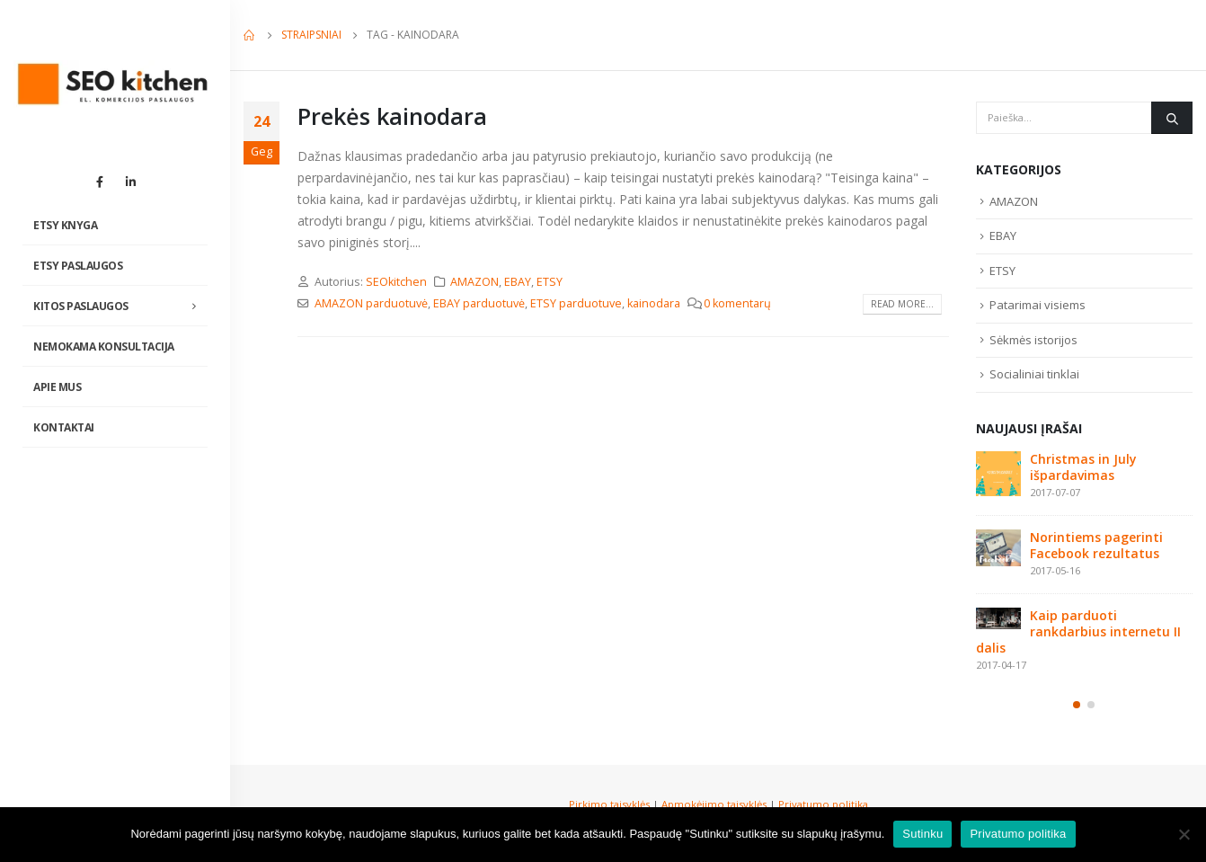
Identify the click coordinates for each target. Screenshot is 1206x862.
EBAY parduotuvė (479, 303)
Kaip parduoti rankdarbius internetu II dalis (1078, 631)
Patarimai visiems (1037, 305)
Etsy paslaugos (77, 265)
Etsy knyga (65, 225)
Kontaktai (63, 427)
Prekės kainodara (392, 116)
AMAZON (474, 281)
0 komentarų (737, 303)
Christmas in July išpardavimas (1083, 467)
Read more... (902, 304)
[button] (1076, 705)
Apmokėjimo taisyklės (714, 804)
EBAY (517, 281)
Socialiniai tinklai (1034, 374)
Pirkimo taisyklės (609, 804)
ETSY (549, 281)
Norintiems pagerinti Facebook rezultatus (1096, 545)
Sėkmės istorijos (1033, 340)
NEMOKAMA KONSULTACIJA (103, 346)
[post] (998, 473)
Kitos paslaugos (81, 306)
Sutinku (922, 833)
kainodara (653, 303)
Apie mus (57, 387)
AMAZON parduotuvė (371, 303)
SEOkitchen (396, 281)
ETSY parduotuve (576, 303)
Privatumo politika (823, 804)
